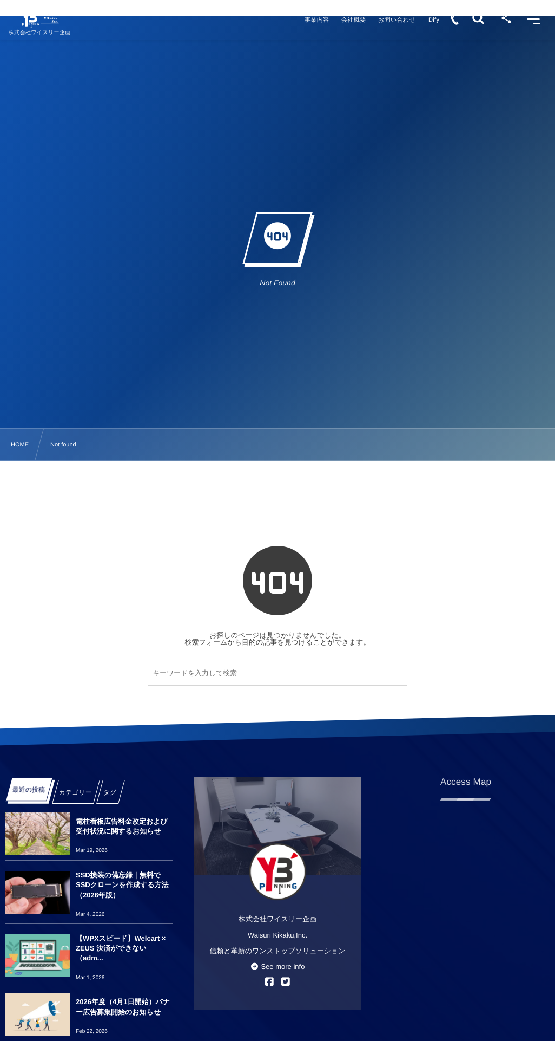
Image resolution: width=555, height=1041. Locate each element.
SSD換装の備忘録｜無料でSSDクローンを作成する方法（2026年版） (122, 885)
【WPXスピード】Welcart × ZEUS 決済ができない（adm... (121, 948)
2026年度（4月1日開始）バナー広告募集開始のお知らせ (123, 1007)
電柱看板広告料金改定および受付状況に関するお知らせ (122, 826)
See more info (277, 966)
